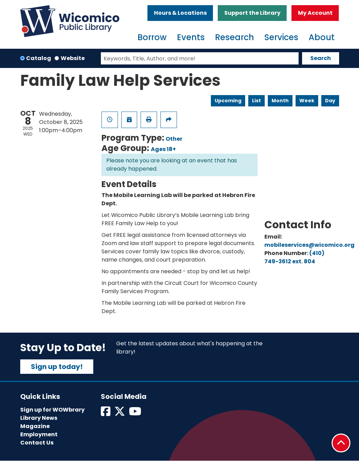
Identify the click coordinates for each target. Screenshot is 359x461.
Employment (39, 434)
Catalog (38, 58)
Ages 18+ (163, 149)
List (256, 100)
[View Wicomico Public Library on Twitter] (120, 413)
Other (174, 139)
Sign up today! (57, 366)
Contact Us (36, 443)
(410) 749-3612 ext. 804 (294, 257)
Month (280, 100)
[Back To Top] (341, 443)
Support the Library (252, 13)
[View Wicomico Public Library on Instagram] (135, 413)
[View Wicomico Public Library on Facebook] (106, 413)
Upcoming (228, 100)
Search (320, 58)
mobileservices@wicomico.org (309, 245)
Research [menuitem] (234, 37)
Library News (38, 418)
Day (330, 100)
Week (306, 100)
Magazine (35, 426)
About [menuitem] (322, 37)
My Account (315, 13)
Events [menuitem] (191, 37)
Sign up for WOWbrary (52, 410)
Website (73, 58)
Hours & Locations (180, 13)
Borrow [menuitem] (152, 37)
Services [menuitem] (281, 37)
